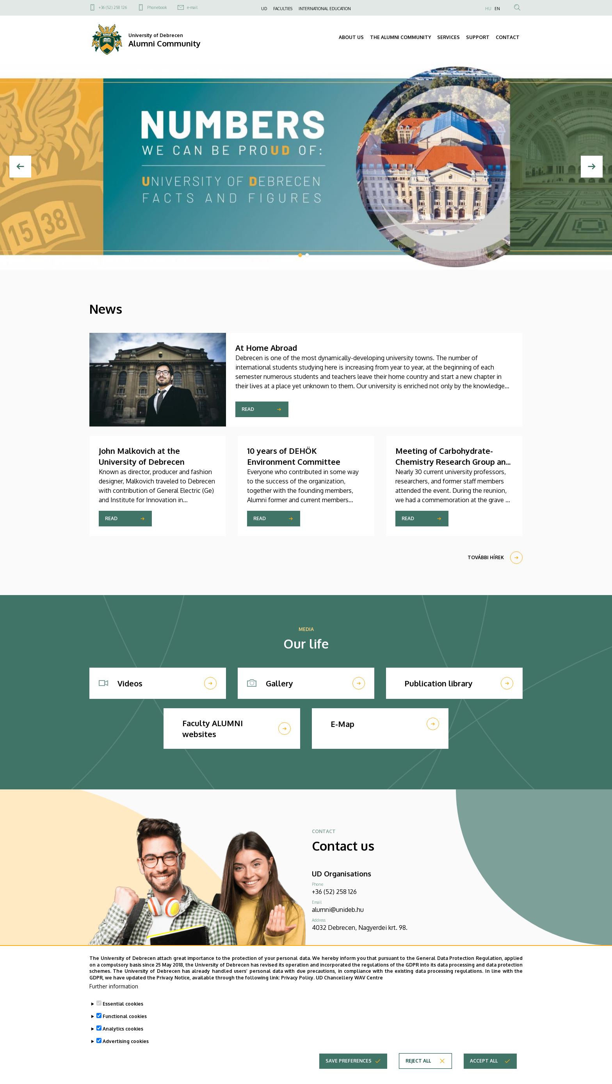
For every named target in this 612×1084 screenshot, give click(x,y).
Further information (113, 993)
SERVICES (448, 37)
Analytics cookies (123, 1036)
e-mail (192, 7)
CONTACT (507, 37)
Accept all (484, 1068)
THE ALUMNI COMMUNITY (400, 37)
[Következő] (592, 167)
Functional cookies (125, 1024)
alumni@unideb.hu (338, 909)
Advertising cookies (126, 1049)
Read (248, 409)
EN (497, 8)
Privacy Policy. (298, 985)
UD (264, 8)
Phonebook (157, 7)
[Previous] (20, 167)
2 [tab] (307, 255)
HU (488, 8)
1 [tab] (300, 255)
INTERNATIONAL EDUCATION (325, 8)
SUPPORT (477, 37)
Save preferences (349, 1068)
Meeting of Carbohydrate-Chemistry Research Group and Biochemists (453, 462)
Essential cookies (123, 1011)
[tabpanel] (306, 166)
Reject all (418, 1068)
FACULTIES (282, 8)
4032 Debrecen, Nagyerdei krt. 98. (359, 927)
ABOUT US (351, 37)
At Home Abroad (266, 348)
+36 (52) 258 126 (113, 7)
